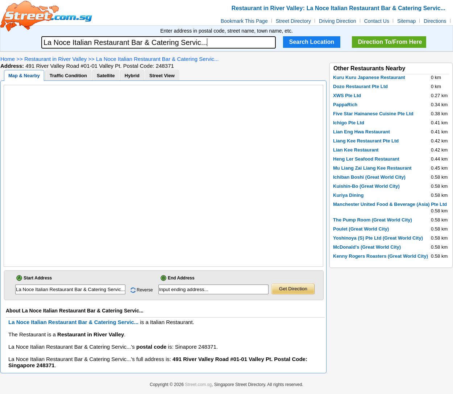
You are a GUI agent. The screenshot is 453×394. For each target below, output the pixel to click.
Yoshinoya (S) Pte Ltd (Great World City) (378, 238)
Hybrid (132, 75)
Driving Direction (337, 21)
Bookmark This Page (244, 21)
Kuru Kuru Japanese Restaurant (369, 77)
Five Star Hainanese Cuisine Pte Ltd (373, 113)
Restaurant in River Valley (55, 59)
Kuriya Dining (348, 195)
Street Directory (293, 21)
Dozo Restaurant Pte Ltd (360, 86)
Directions (435, 21)
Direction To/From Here (390, 42)
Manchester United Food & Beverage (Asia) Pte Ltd (390, 204)
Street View (162, 75)
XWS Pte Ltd (347, 95)
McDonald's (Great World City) (367, 247)
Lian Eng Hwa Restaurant (361, 131)
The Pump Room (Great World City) (372, 220)
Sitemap (406, 21)
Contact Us (376, 21)
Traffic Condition (68, 75)
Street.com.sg (198, 384)
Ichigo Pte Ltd (348, 122)
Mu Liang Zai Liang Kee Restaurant (372, 168)
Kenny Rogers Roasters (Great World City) (380, 256)
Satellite (106, 75)
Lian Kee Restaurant (356, 150)
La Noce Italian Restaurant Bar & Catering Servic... (157, 59)
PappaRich (345, 104)
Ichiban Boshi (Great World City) (369, 177)
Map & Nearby (24, 75)
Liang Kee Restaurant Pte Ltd (366, 141)
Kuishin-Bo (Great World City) (366, 186)
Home (7, 59)
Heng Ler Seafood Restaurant (366, 159)
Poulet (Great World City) (361, 229)
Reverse (145, 290)
